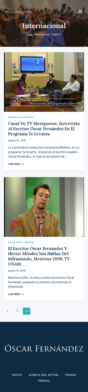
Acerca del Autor (43, 374)
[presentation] (44, 82)
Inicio (17, 374)
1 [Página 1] (17, 311)
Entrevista (15, 117)
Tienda (70, 374)
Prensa (29, 117)
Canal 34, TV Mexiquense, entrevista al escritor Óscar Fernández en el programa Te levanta (44, 129)
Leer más (16, 164)
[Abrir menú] (81, 11)
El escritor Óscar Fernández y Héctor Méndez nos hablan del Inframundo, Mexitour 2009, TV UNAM (39, 256)
